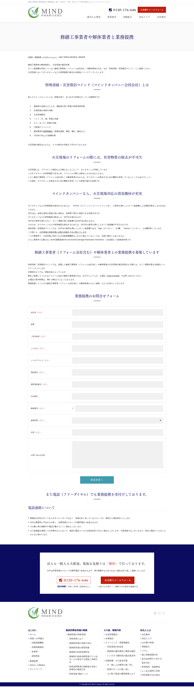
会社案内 (161, 16)
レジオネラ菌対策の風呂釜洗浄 (121, 657)
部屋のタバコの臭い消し (118, 671)
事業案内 (111, 16)
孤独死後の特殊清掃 (76, 636)
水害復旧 (109, 640)
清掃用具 (36, 657)
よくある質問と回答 (151, 672)
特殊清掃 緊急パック (78, 675)
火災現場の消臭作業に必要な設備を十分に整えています (62, 232)
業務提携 (34, 662)
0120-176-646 (113, 276)
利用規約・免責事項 (151, 668)
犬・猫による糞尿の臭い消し (120, 666)
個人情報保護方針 (150, 656)
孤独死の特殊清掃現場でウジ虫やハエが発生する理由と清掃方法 (83, 661)
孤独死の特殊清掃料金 (79, 653)
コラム (145, 652)
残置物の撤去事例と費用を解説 (121, 653)
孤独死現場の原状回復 (79, 649)
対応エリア (144, 16)
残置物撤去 (48, 131)
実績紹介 (127, 16)
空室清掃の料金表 (115, 648)
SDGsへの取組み (37, 666)
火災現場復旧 (111, 636)
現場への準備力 (37, 640)
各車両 (35, 653)
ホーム (33, 636)
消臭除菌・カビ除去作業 (116, 662)
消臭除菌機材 (38, 644)
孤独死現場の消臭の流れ (80, 645)
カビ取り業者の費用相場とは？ (121, 675)
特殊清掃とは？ (76, 640)
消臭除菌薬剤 (38, 649)
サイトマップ (36, 671)
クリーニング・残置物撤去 (117, 644)
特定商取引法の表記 (151, 676)
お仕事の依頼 (148, 644)
